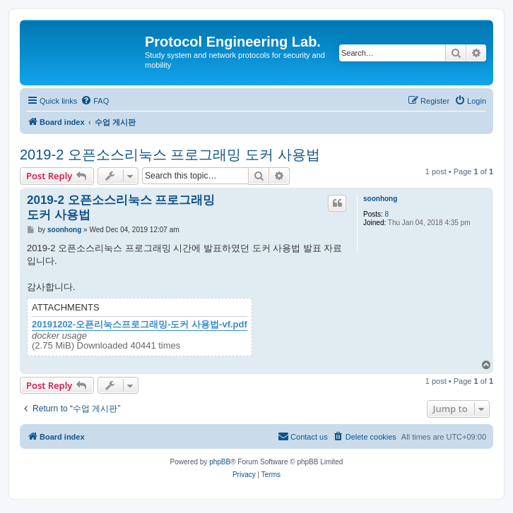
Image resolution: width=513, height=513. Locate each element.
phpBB (219, 462)
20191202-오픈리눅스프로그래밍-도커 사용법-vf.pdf (139, 325)
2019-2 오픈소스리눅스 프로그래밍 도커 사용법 (170, 154)
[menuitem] (95, 100)
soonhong (380, 199)
